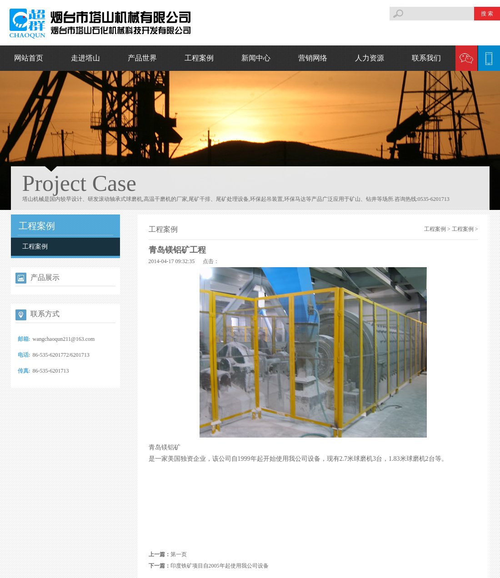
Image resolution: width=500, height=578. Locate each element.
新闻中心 (255, 58)
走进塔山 (85, 58)
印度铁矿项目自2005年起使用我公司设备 (219, 566)
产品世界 (142, 58)
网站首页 (28, 58)
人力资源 (369, 58)
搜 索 (487, 13)
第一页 (178, 554)
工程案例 (199, 58)
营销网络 (312, 58)
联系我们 (426, 58)
